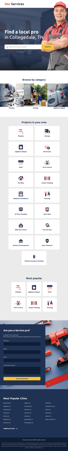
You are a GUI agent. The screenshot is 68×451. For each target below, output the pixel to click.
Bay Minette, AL (28, 419)
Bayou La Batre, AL (50, 419)
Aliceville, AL (27, 409)
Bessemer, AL (7, 423)
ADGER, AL (48, 403)
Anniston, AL (27, 413)
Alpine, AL (48, 409)
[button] (64, 96)
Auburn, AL (48, 416)
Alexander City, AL (50, 406)
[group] (12, 96)
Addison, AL (27, 403)
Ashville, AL (48, 413)
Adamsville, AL (7, 403)
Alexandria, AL (7, 409)
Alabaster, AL (6, 406)
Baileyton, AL (7, 419)
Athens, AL (6, 416)
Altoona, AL (6, 413)
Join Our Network (22, 379)
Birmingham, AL (28, 423)
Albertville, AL (28, 406)
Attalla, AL (27, 416)
